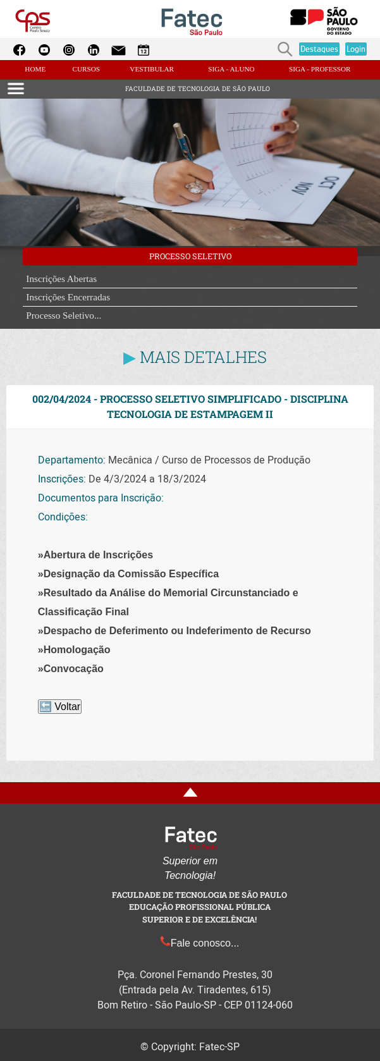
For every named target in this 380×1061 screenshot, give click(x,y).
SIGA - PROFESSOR (320, 69)
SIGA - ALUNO (231, 69)
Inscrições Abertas (61, 278)
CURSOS (86, 69)
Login (355, 49)
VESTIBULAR (152, 69)
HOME (36, 69)
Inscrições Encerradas (68, 296)
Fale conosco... (200, 943)
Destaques (319, 49)
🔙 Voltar (59, 706)
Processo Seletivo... (63, 315)
